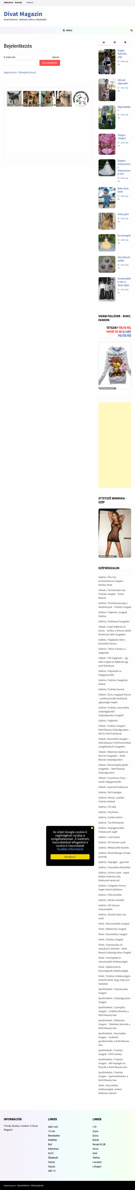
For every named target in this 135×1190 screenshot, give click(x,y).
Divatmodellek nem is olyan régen (124, 282)
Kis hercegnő (124, 235)
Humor (51, 1162)
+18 (94, 1126)
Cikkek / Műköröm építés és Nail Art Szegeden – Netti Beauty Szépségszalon (113, 755)
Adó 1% (52, 1170)
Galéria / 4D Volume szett (111, 842)
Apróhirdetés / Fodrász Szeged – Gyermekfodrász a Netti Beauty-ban (113, 1076)
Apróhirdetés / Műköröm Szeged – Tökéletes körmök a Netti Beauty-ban (114, 1024)
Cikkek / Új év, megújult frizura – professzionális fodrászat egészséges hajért (114, 698)
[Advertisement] (114, 445)
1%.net (51, 1131)
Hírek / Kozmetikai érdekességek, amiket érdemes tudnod (110, 1089)
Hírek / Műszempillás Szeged (113, 923)
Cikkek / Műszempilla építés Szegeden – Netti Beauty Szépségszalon (113, 768)
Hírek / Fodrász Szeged (110, 939)
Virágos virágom (122, 137)
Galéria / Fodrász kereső (111, 689)
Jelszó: (55, 57)
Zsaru (95, 1131)
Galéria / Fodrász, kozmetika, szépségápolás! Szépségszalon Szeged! (113, 711)
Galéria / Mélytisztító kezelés (113, 847)
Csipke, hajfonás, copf (122, 54)
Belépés (30, 2)
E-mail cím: (10, 57)
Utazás (51, 1166)
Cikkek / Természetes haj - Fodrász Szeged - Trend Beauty (112, 593)
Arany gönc (123, 214)
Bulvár (96, 1139)
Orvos (95, 1148)
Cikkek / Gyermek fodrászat (113, 787)
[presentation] (103, 42)
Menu (67, 30)
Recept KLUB (99, 1144)
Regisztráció (10, 72)
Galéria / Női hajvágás (110, 792)
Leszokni (97, 1162)
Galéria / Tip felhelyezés (111, 822)
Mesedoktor (54, 1135)
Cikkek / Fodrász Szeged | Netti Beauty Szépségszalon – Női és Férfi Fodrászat (114, 729)
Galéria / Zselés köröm (110, 817)
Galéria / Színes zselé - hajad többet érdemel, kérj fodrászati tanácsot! (113, 876)
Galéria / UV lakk (107, 806)
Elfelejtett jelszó (27, 72)
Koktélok (52, 1139)
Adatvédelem (23, 1185)
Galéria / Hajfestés (108, 720)
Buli (50, 1144)
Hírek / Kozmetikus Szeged (112, 934)
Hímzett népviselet (123, 82)
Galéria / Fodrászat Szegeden (114, 621)
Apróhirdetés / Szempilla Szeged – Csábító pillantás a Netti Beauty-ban (113, 1011)
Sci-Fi (51, 1153)
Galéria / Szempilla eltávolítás (114, 867)
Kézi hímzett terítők (124, 259)
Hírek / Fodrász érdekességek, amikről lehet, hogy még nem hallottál (114, 979)
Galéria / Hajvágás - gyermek (113, 862)
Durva (95, 1135)
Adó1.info (53, 1126)
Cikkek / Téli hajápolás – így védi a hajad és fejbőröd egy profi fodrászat (113, 661)
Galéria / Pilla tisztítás (110, 894)
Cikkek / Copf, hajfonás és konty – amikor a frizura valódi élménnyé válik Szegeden (114, 630)
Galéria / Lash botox (109, 837)
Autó (95, 1153)
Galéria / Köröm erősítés (111, 900)
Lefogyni (97, 1166)
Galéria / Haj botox (108, 812)
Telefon (96, 1157)
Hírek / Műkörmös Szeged (112, 929)
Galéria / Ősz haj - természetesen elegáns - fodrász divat (111, 580)
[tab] (103, 42)
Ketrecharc (53, 1148)
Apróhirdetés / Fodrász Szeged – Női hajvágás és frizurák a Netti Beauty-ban (112, 1063)
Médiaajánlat (37, 1185)
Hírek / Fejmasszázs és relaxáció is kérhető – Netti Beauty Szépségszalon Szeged (114, 948)
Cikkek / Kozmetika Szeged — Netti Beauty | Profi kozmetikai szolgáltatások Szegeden (114, 742)
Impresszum (10, 1185)
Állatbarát (53, 1157)
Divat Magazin (23, 14)
